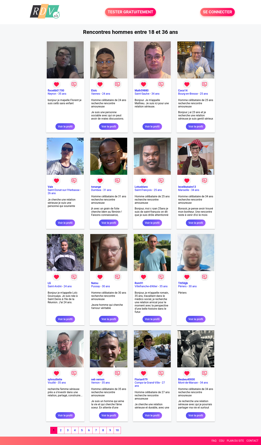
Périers (182, 286)
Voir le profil (65, 126)
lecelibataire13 (187, 186)
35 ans (62, 93)
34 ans (155, 93)
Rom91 (139, 283)
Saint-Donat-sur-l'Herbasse (63, 190)
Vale (50, 186)
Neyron (52, 93)
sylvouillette (55, 379)
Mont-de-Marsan (188, 382)
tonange (96, 186)
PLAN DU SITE (235, 440)
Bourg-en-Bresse (188, 93)
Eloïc (94, 90)
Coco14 (182, 90)
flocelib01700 (56, 90)
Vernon (95, 382)
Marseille (183, 190)
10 (117, 430)
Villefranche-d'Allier (146, 286)
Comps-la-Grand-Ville (147, 382)
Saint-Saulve (142, 93)
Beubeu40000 (186, 379)
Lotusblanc (141, 186)
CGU (221, 440)
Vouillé (52, 382)
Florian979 (141, 379)
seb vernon (98, 379)
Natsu (94, 283)
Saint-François (143, 190)
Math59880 (141, 90)
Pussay (95, 286)
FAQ (214, 440)
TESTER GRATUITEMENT (130, 12)
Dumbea (96, 190)
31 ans (107, 190)
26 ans (52, 193)
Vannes (95, 93)
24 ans (106, 93)
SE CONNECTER (217, 12)
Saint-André (55, 286)
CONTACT (252, 440)
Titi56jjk (183, 283)
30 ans (106, 286)
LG (49, 283)
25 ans (204, 93)
